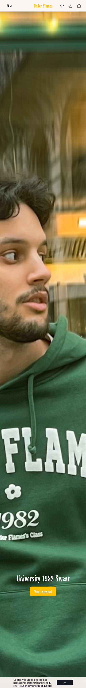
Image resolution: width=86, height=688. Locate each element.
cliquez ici (46, 685)
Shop (9, 6)
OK (64, 682)
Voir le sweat (43, 591)
